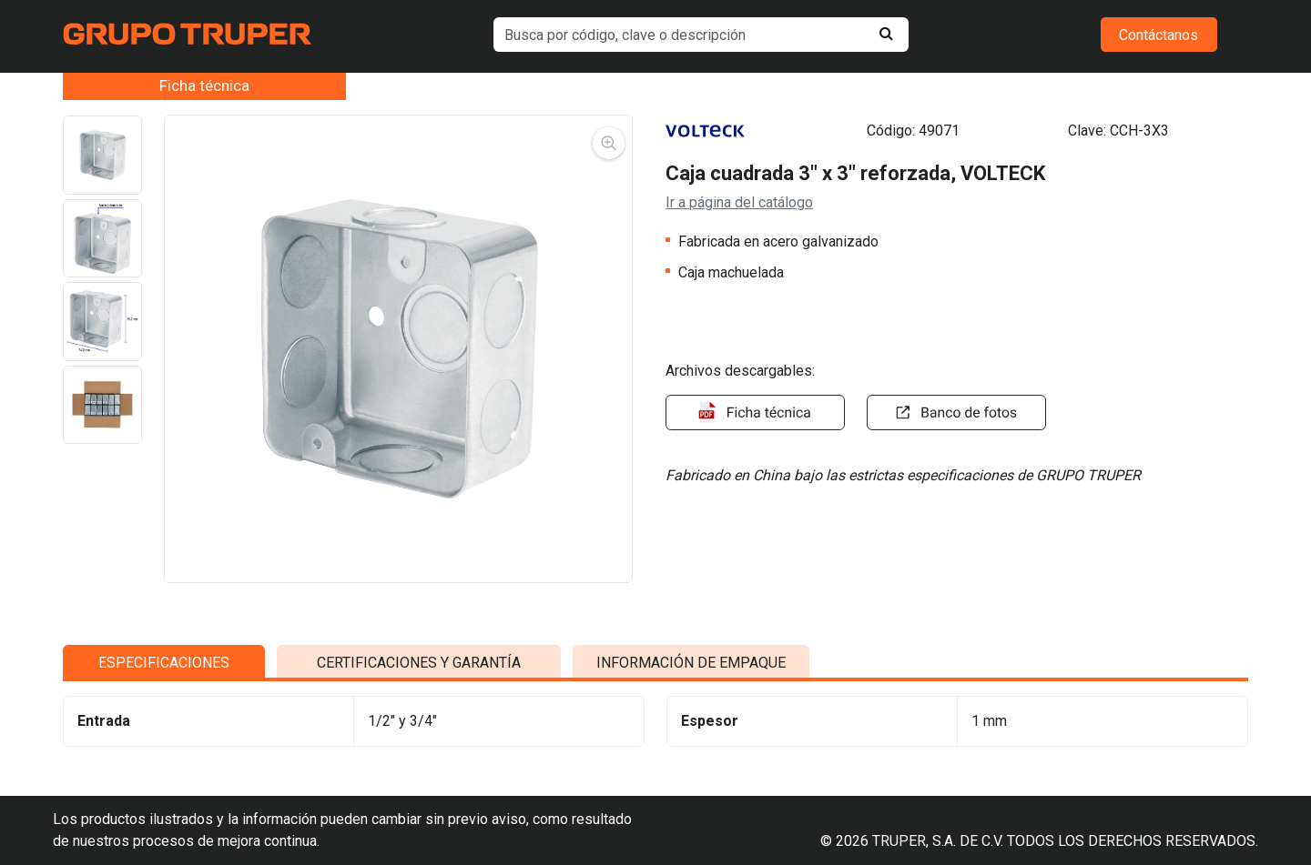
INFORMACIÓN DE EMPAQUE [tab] (691, 667)
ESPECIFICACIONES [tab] (163, 667)
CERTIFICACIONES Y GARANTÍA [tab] (419, 667)
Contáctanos (1158, 35)
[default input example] (701, 34)
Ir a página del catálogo (739, 202)
